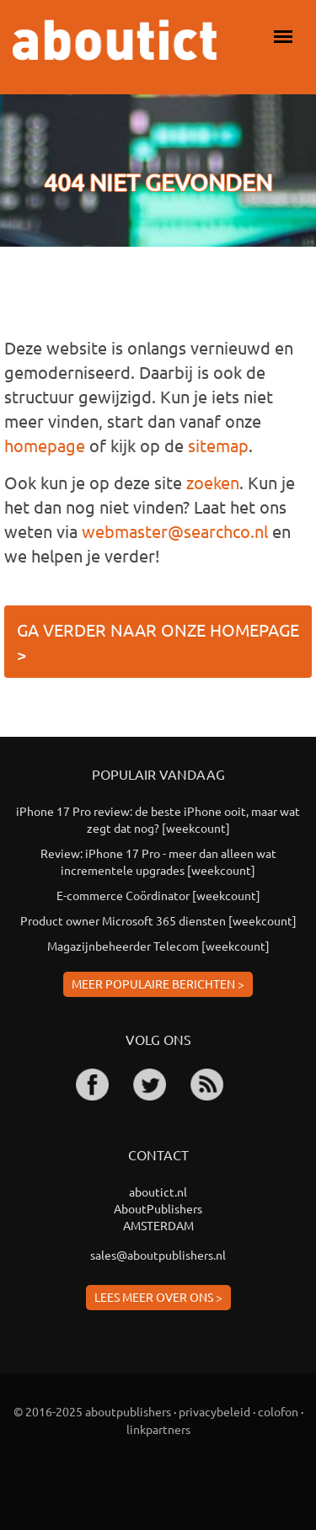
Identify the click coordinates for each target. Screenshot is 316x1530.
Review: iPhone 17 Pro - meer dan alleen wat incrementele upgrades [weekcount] (158, 861)
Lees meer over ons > (158, 1296)
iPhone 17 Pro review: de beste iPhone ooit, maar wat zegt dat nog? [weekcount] (158, 819)
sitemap (218, 445)
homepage (44, 445)
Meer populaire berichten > (158, 983)
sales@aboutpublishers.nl (158, 1254)
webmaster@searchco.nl (175, 530)
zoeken (212, 482)
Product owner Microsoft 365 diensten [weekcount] (158, 920)
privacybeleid (214, 1411)
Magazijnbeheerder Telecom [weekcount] (158, 945)
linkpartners (158, 1429)
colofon (278, 1411)
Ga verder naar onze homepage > (158, 641)
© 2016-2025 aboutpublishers (92, 1411)
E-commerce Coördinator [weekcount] (158, 895)
